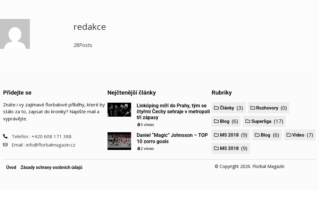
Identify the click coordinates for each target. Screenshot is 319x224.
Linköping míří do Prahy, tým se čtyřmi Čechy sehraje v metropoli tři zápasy (173, 111)
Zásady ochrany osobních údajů (51, 167)
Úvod (11, 167)
